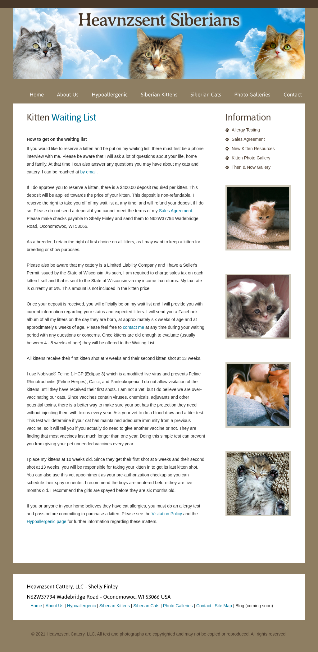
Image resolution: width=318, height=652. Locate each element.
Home (36, 605)
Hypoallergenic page (46, 521)
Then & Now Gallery (251, 167)
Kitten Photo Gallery (251, 157)
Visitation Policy (167, 513)
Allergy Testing (246, 129)
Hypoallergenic (81, 605)
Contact (203, 605)
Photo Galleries (178, 605)
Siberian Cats (146, 605)
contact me (133, 327)
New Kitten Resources (253, 148)
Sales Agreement (175, 210)
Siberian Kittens (114, 605)
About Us (55, 605)
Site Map (223, 605)
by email (88, 171)
